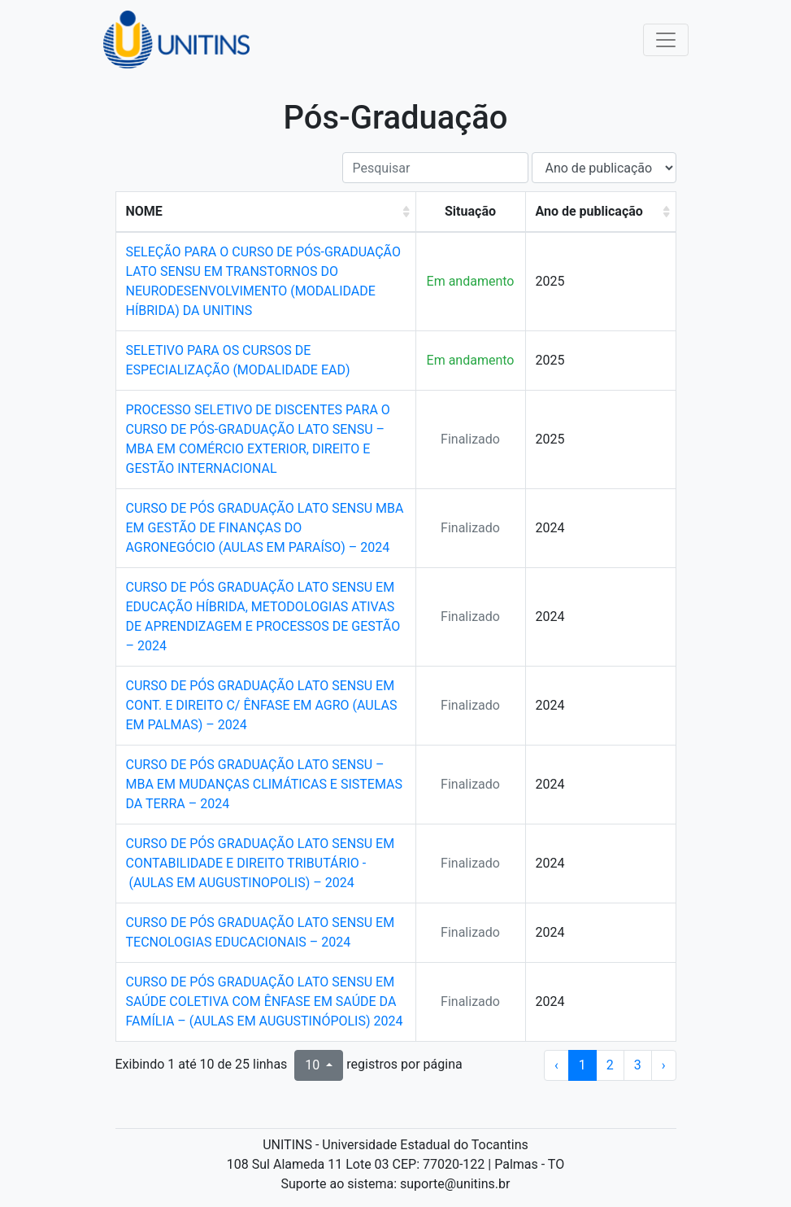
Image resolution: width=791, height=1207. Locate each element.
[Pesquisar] (435, 167)
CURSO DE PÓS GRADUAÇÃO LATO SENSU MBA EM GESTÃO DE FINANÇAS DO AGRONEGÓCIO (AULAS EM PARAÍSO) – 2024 (265, 528)
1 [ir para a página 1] (582, 1065)
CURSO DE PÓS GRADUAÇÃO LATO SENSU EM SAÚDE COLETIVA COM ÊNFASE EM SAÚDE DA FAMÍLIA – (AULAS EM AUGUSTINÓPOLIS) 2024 (264, 1001)
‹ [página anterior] (556, 1065)
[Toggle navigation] (666, 40)
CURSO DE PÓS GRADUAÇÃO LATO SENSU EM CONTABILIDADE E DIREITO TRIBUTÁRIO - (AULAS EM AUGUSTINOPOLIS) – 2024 (260, 863)
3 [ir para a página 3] (637, 1065)
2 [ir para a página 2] (610, 1065)
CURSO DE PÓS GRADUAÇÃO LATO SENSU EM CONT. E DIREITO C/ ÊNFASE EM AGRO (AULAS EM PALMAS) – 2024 (262, 705)
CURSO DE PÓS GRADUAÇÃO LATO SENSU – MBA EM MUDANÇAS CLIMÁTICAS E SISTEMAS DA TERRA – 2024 (264, 784)
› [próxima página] (664, 1065)
